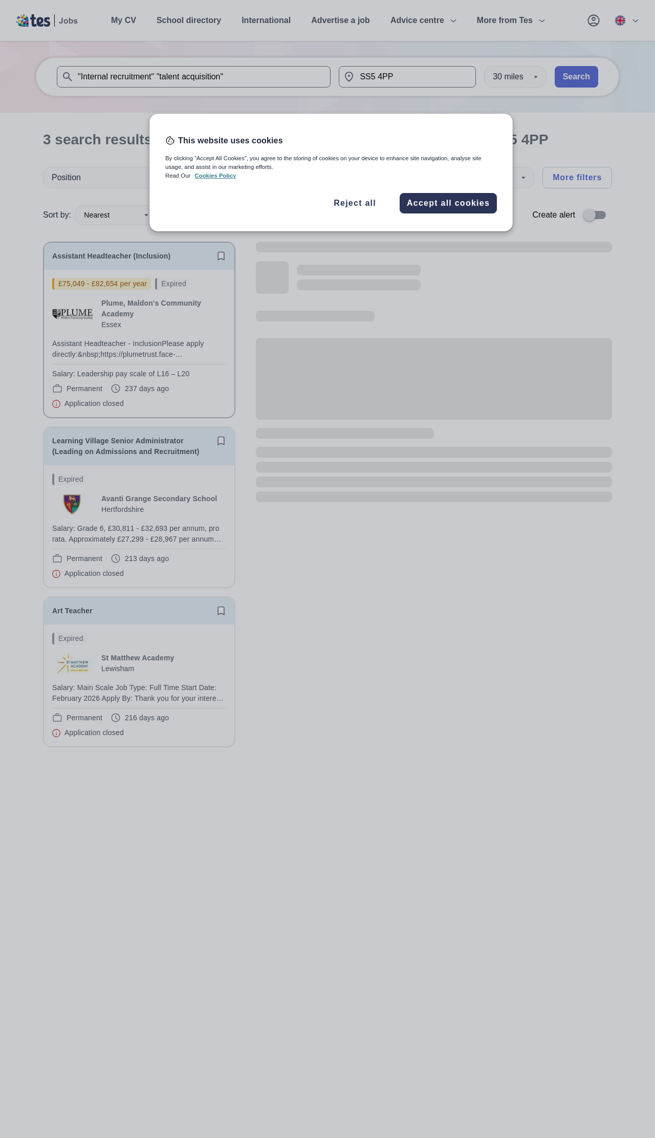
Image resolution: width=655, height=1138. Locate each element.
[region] (331, 172)
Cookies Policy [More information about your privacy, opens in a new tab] (215, 176)
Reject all (355, 203)
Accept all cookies (448, 203)
